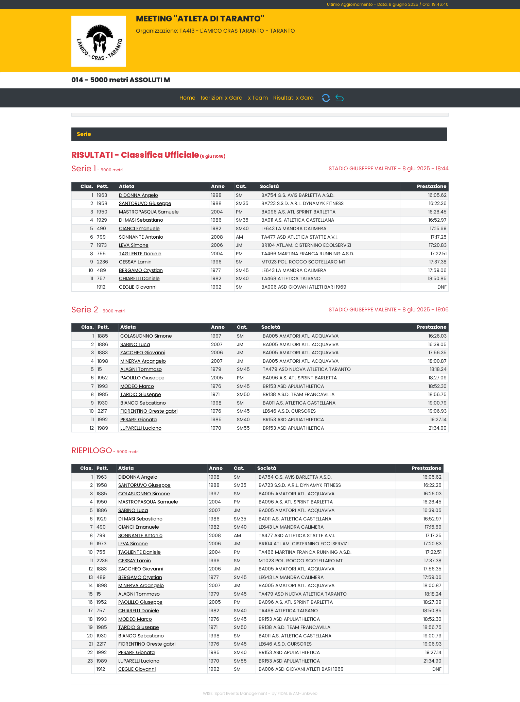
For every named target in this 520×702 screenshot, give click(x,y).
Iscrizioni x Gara (222, 98)
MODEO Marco (137, 386)
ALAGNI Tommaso (141, 369)
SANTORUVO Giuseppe (145, 203)
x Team (258, 98)
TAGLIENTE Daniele (140, 254)
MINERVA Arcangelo (143, 361)
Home (187, 98)
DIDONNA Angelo (138, 195)
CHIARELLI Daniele (139, 278)
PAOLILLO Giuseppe (142, 378)
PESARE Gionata (138, 419)
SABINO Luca (135, 344)
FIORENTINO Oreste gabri (148, 411)
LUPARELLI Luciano (140, 428)
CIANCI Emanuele (139, 228)
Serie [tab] (84, 134)
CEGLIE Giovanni (137, 287)
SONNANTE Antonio (141, 237)
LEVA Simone (134, 245)
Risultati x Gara (293, 98)
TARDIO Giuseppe (140, 394)
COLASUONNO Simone (146, 336)
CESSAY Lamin (135, 262)
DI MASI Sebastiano (141, 220)
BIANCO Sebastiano (143, 403)
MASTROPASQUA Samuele (149, 212)
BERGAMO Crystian (141, 270)
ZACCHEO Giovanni (142, 352)
